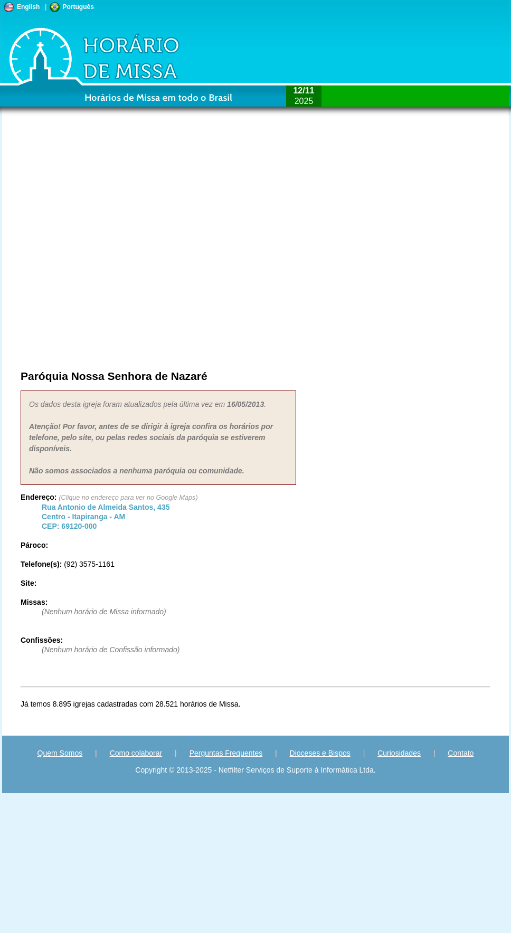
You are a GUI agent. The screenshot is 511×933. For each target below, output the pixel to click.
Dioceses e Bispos (320, 753)
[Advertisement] (127, 246)
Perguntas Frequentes (226, 753)
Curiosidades (399, 753)
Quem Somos (60, 753)
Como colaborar (136, 753)
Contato (461, 753)
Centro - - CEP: (105, 516)
